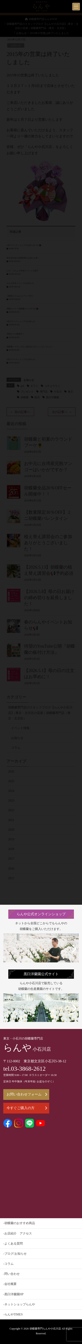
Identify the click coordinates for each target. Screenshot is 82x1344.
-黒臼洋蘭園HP (13, 1294)
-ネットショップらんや (19, 1304)
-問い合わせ (11, 1274)
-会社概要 (10, 1284)
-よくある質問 (13, 1243)
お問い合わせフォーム (27, 1094)
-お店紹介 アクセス (17, 1233)
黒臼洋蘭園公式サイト (41, 974)
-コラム (8, 1263)
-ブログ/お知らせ (15, 1253)
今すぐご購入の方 (27, 1108)
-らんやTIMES (13, 1314)
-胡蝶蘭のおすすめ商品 (19, 1223)
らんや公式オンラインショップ (41, 914)
